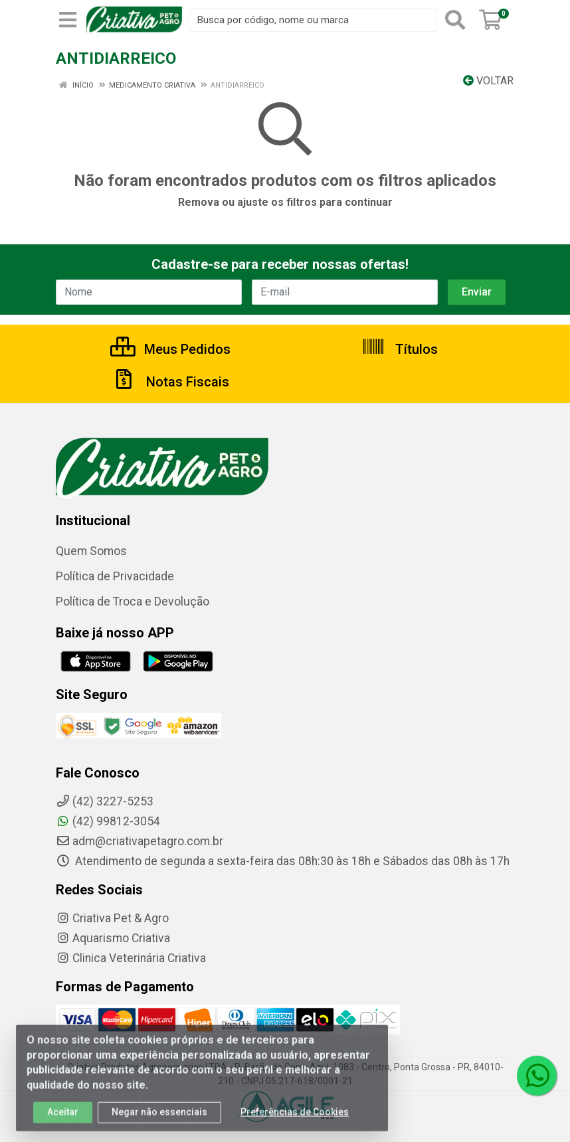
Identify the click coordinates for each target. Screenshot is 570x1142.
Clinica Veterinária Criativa (131, 958)
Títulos (399, 349)
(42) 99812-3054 (108, 821)
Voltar (488, 80)
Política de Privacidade (115, 576)
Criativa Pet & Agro (112, 918)
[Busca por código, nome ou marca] (312, 20)
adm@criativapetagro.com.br (139, 841)
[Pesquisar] (455, 20)
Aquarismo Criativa (113, 938)
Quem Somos (91, 551)
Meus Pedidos (170, 349)
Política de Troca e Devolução (132, 601)
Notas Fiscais (170, 382)
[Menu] (68, 20)
